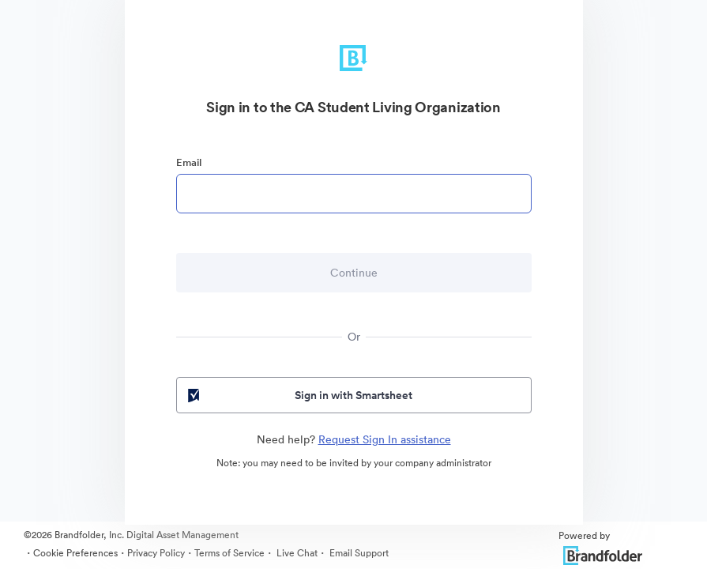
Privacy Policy (156, 553)
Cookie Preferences (75, 553)
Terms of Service (229, 553)
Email (188, 162)
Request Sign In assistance (384, 439)
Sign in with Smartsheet (299, 395)
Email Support (358, 553)
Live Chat (296, 553)
